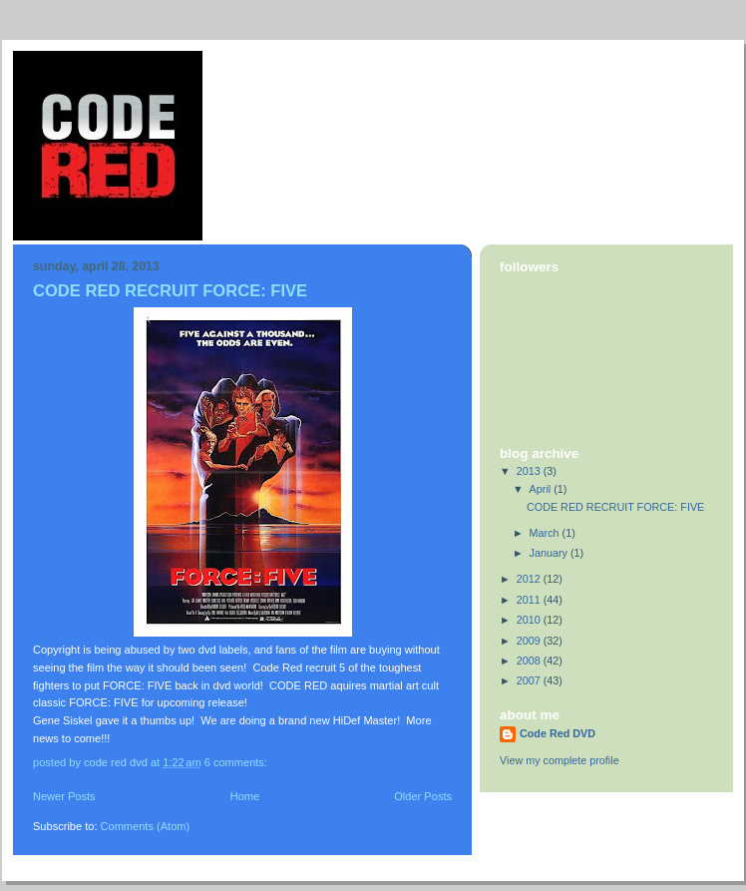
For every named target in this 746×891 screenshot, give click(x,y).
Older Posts (423, 796)
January (550, 553)
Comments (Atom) (145, 826)
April (542, 489)
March (546, 533)
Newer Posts (64, 796)
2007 (530, 680)
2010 (530, 620)
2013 (530, 471)
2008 (530, 661)
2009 (530, 641)
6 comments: (237, 762)
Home (244, 796)
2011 (530, 600)
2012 (530, 579)
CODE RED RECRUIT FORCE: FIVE (170, 290)
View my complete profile (559, 760)
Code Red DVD (557, 733)
